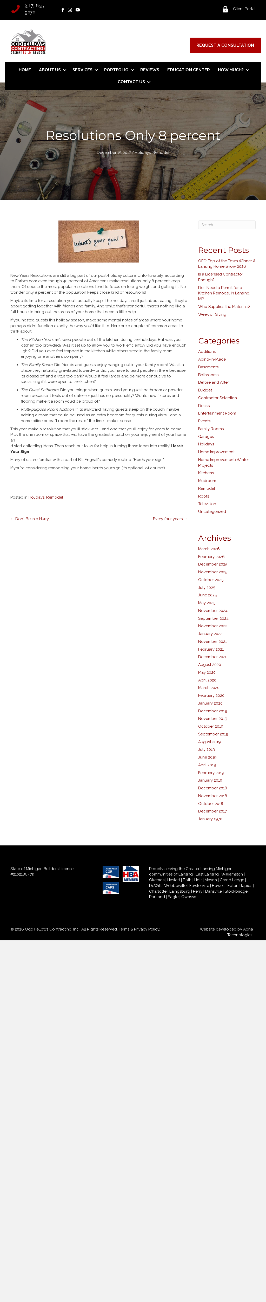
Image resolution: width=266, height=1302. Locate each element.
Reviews (149, 69)
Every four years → (170, 518)
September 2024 (213, 618)
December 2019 (212, 711)
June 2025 (207, 595)
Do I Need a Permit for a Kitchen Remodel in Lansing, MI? (224, 293)
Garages (206, 436)
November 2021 (212, 641)
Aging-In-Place (212, 359)
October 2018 (210, 803)
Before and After (213, 382)
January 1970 (210, 819)
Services (82, 69)
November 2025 (212, 572)
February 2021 (211, 649)
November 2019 (212, 718)
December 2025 (212, 564)
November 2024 (213, 610)
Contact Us (131, 81)
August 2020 (209, 664)
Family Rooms (211, 428)
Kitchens (206, 473)
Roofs (203, 496)
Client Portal (244, 8)
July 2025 (206, 587)
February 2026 (211, 556)
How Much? (231, 69)
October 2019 (210, 726)
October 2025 (210, 579)
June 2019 (207, 757)
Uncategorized (212, 511)
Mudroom (207, 480)
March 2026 (209, 549)
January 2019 (210, 780)
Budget (205, 390)
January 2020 (210, 703)
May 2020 (207, 672)
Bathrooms (208, 375)
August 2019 (209, 742)
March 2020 (209, 687)
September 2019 (213, 734)
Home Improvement (216, 452)
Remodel (160, 152)
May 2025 (206, 603)
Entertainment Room (217, 413)
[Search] (227, 225)
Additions (207, 351)
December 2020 (213, 657)
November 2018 (212, 796)
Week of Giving (212, 314)
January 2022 (210, 633)
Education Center (188, 69)
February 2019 (211, 772)
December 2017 (212, 811)
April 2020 (207, 680)
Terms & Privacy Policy (139, 929)
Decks (204, 405)
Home (25, 69)
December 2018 (212, 788)
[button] (64, 70)
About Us (50, 69)
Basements (208, 367)
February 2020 (211, 695)
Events (204, 421)
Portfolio (116, 69)
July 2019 (206, 749)
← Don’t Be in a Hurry (29, 518)
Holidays (143, 152)
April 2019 (207, 765)
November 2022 (212, 626)
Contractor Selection (217, 398)
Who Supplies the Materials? (224, 306)
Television (207, 503)
